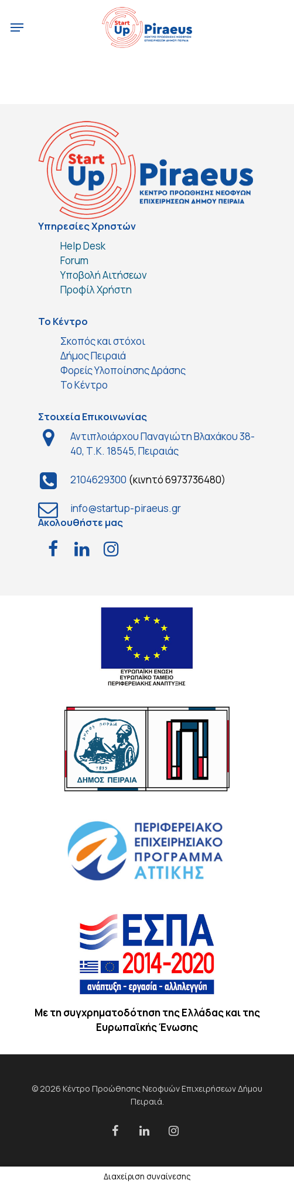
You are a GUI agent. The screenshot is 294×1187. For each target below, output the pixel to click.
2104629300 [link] (98, 479)
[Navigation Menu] (17, 27)
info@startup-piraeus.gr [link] (125, 508)
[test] (52, 550)
